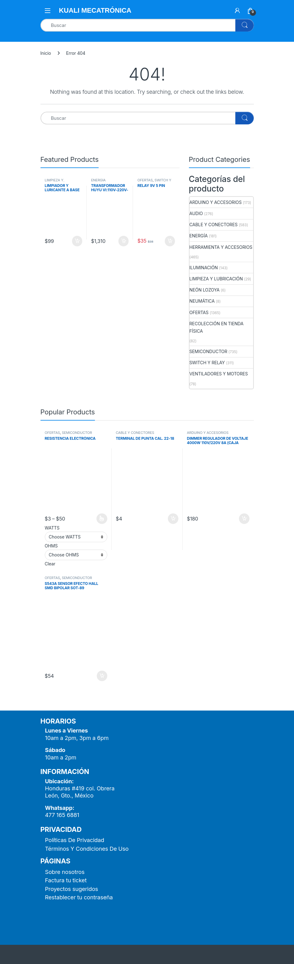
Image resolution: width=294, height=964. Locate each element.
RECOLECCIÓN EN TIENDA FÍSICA (217, 327)
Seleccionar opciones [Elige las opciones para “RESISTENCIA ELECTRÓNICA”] (101, 518)
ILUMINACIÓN (204, 267)
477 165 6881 (62, 815)
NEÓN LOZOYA (205, 289)
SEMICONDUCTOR (209, 351)
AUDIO (196, 213)
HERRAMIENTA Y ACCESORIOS (221, 247)
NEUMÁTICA (202, 301)
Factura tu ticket (66, 880)
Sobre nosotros (65, 872)
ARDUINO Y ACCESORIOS (216, 202)
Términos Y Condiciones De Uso (87, 848)
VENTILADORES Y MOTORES (219, 373)
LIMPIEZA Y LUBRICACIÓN (56, 182)
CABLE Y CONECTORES (214, 224)
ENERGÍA (98, 180)
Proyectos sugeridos (71, 889)
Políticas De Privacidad (74, 840)
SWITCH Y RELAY (154, 182)
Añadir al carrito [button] (77, 241)
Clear (50, 563)
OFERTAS (144, 180)
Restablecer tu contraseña (79, 897)
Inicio (45, 53)
